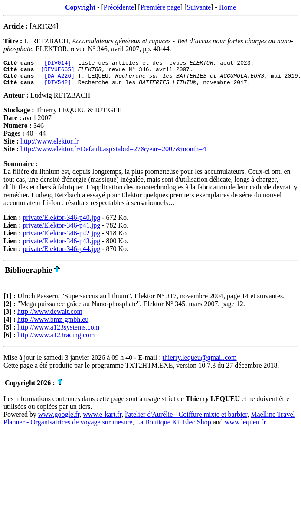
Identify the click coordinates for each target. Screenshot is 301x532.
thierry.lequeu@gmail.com (200, 362)
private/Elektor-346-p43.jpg (61, 246)
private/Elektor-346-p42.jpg (61, 238)
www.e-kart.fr (102, 419)
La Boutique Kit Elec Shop (173, 427)
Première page (160, 7)
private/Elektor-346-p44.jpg (61, 254)
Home (227, 7)
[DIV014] (57, 64)
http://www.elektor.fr (49, 146)
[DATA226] (59, 79)
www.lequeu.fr (245, 427)
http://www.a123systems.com (58, 332)
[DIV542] (57, 87)
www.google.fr (58, 419)
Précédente (119, 7)
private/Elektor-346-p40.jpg (61, 222)
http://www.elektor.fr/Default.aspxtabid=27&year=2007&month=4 (113, 154)
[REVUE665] (58, 71)
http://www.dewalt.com (49, 316)
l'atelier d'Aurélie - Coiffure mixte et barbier (186, 419)
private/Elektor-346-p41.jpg (61, 230)
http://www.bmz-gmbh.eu (52, 324)
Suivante (198, 7)
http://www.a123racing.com (56, 340)
